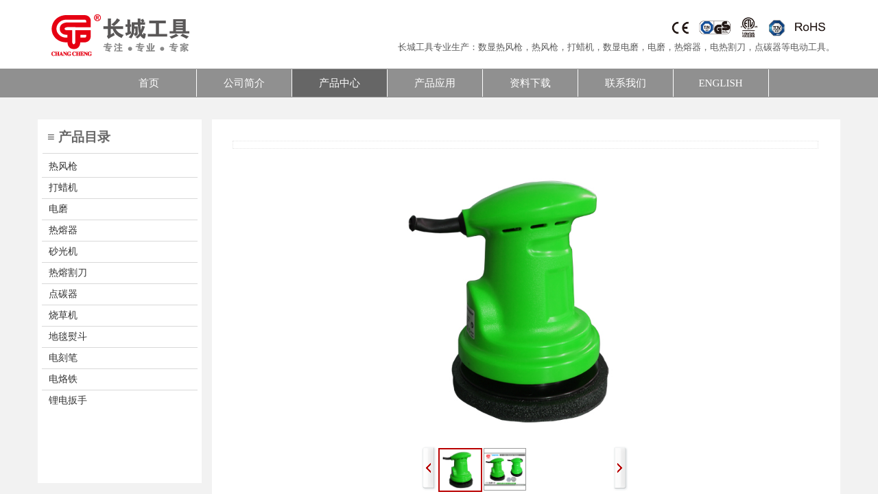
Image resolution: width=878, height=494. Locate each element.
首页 (149, 83)
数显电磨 (621, 47)
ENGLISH (720, 83)
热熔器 (687, 47)
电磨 (656, 47)
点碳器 (768, 47)
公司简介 (244, 83)
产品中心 (339, 83)
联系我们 (625, 83)
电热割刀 (728, 47)
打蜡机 (580, 47)
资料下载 (530, 83)
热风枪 (545, 47)
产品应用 (434, 83)
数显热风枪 (500, 47)
